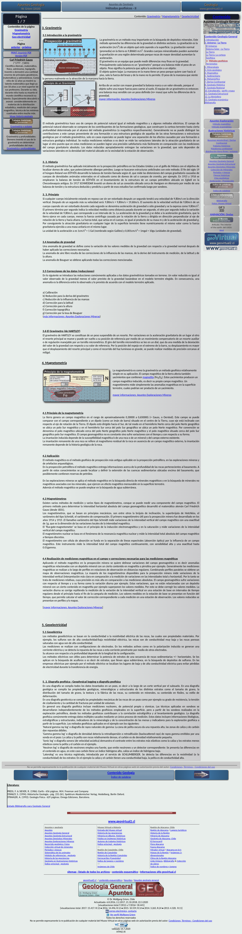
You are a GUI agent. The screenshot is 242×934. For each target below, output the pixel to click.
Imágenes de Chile (106, 866)
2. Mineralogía (212, 67)
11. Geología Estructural (216, 93)
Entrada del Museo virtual (110, 830)
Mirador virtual (157, 849)
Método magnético (221, 124)
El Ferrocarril (156, 841)
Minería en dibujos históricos (111, 835)
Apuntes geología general (146, 880)
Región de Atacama (159, 830)
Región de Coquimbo (107, 852)
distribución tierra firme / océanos (222, 151)
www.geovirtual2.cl (121, 821)
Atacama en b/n (173, 849)
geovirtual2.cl (89, 880)
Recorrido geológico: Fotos (57, 844)
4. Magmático (211, 72)
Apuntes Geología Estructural (221, 164)
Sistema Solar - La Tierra (217, 49)
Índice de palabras (221, 190)
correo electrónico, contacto (122, 911)
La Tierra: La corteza (216, 54)
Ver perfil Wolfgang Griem (121, 914)
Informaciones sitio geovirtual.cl (158, 872)
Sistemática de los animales (57, 852)
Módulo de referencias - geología (60, 855)
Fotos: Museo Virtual (221, 203)
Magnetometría (21, 33)
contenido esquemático (125, 872)
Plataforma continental (221, 148)
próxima (26, 47)
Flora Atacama (157, 844)
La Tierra (210, 51)
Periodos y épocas (221, 172)
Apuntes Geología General (221, 161)
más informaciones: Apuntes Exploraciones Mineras (72, 316)
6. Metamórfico (212, 78)
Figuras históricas (222, 175)
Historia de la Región (160, 833)
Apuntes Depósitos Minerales (221, 166)
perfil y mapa (228, 90)
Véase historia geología (21, 116)
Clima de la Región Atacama (163, 858)
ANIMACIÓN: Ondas (221, 212)
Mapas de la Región (159, 852)
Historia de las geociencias (57, 858)
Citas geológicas (221, 178)
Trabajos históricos (221, 145)
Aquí (221, 230)
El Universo (211, 46)
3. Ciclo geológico (213, 70)
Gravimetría (21, 30)
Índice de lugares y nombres (111, 861)
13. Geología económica (216, 99)
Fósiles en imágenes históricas (112, 838)
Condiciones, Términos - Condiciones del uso (192, 766)
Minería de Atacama (159, 835)
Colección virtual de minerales (59, 847)
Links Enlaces (156, 861)
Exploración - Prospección (221, 180)
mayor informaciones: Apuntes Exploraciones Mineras (142, 395)
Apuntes (49, 830)
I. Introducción (212, 39)
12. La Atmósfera (213, 96)
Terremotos (211, 63)
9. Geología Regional (215, 87)
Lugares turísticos (178, 830)
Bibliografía (210, 102)
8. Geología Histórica (215, 84)
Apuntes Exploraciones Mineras (59, 841)
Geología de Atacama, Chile (163, 838)
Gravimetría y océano (21, 126)
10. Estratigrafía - (213, 90)
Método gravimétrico (221, 126)
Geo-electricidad (21, 37)
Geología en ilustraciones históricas (61, 861)
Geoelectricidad (190, 16)
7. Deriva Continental (215, 81)
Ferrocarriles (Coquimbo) (109, 858)
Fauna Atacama (157, 847)
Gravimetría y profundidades (21, 148)
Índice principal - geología (57, 863)
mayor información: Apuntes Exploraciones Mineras (127, 99)
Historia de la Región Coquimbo (112, 855)
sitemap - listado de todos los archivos (88, 872)
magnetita (148, 377)
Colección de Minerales (222, 169)
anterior (15, 47)
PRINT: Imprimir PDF (21, 52)
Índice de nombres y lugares (163, 866)
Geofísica (210, 57)
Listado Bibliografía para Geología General (28, 806)
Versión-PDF (21, 55)
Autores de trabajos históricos (112, 841)
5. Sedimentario (212, 75)
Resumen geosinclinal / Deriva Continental (221, 141)
